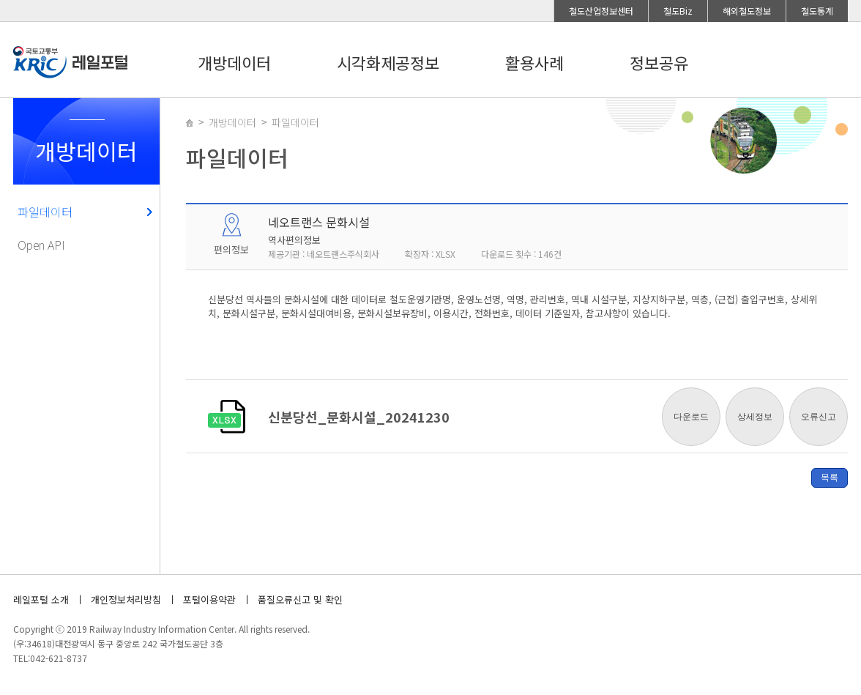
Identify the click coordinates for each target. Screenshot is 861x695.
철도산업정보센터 (601, 10)
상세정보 (754, 417)
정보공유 (659, 62)
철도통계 (817, 10)
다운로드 (691, 417)
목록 (829, 477)
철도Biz (678, 10)
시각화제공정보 (388, 62)
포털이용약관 (209, 599)
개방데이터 (234, 62)
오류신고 (818, 417)
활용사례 (534, 62)
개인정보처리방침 (126, 599)
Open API (41, 244)
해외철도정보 (747, 10)
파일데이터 (45, 211)
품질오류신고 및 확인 (300, 599)
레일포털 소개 (41, 599)
